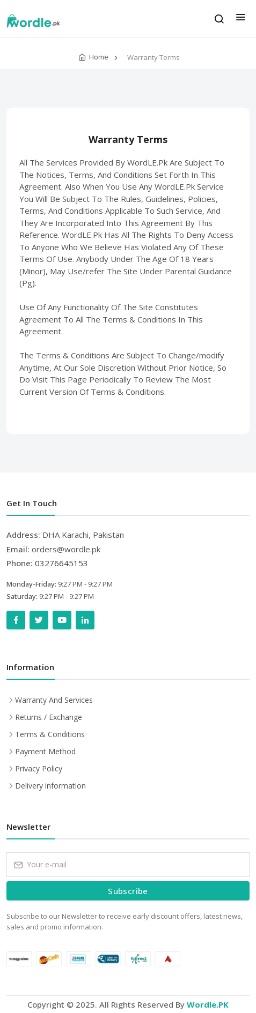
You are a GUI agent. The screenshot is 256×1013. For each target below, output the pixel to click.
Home (98, 57)
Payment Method (45, 751)
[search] (219, 18)
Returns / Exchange (48, 717)
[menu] (240, 18)
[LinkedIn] (85, 620)
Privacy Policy (38, 768)
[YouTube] (62, 620)
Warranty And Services (54, 700)
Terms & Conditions (50, 734)
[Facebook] (15, 620)
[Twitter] (39, 620)
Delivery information (50, 786)
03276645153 (61, 563)
